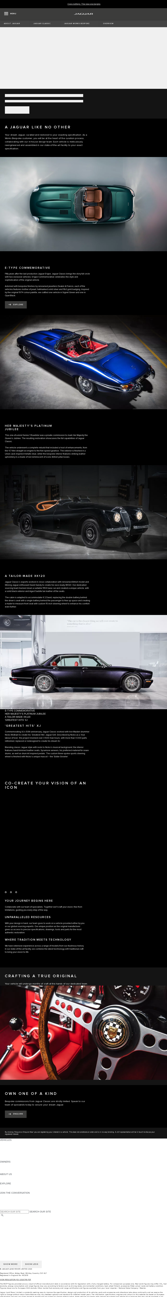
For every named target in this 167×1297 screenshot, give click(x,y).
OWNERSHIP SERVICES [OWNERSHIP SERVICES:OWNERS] (13, 1165)
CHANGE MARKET (10, 1218)
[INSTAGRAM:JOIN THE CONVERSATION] (8, 1196)
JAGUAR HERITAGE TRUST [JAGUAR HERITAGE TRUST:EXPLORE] (15, 1189)
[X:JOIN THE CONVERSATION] (2, 1208)
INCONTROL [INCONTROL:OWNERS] (7, 1168)
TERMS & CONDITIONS (13, 1225)
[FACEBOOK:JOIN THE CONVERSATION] (7, 1205)
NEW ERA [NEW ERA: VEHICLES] (5, 1158)
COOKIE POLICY (9, 1234)
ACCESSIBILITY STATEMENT (16, 1237)
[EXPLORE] (16, 304)
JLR (2, 1177)
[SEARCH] (2, 1215)
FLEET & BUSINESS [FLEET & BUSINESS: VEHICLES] (11, 1152)
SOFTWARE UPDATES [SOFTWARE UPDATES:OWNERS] (12, 1171)
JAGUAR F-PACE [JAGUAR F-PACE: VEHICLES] (9, 1143)
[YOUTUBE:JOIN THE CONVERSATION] (7, 1202)
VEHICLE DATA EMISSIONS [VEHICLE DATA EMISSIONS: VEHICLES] (15, 1155)
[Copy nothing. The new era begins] (84, 4)
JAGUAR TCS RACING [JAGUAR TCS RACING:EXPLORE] (12, 1186)
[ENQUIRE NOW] (16, 1114)
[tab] (83, 710)
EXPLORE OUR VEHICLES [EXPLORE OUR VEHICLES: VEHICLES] (14, 1146)
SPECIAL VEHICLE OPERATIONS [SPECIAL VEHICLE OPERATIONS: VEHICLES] (18, 1149)
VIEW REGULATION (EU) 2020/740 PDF (15, 1279)
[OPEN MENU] (10, 14)
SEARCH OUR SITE (40, 1211)
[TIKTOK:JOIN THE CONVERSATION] (5, 1199)
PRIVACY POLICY (9, 1231)
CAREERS (5, 1221)
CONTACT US (7, 1228)
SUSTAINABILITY (9, 1180)
